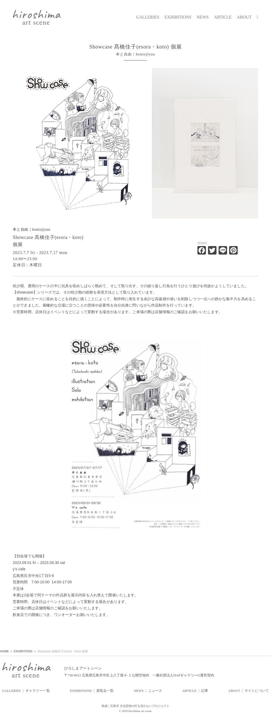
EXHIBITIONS (178, 17)
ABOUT (244, 17)
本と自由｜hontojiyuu (31, 229)
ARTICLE (223, 17)
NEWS (203, 17)
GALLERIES (147, 17)
